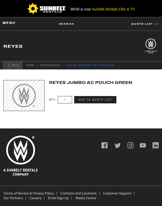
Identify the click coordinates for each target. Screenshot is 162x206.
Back (13, 65)
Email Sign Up (58, 198)
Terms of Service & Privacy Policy (28, 193)
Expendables (50, 65)
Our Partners (13, 198)
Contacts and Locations (78, 193)
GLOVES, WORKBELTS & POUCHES (90, 65)
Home (30, 65)
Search (66, 23)
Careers (35, 198)
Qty (52, 100)
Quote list (145, 23)
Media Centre (85, 198)
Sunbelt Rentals (113, 9)
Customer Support (117, 193)
